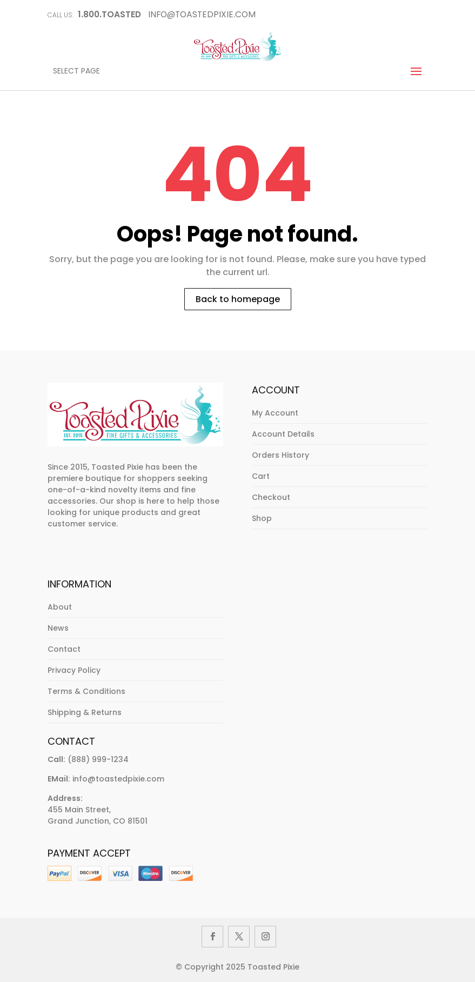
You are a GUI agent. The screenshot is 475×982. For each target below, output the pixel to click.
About (60, 607)
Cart (261, 476)
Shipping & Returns (85, 712)
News (58, 628)
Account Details (283, 434)
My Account (275, 413)
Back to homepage (238, 299)
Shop (262, 518)
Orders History (280, 455)
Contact (64, 649)
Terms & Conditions (86, 691)
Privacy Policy (74, 670)
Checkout (271, 497)
